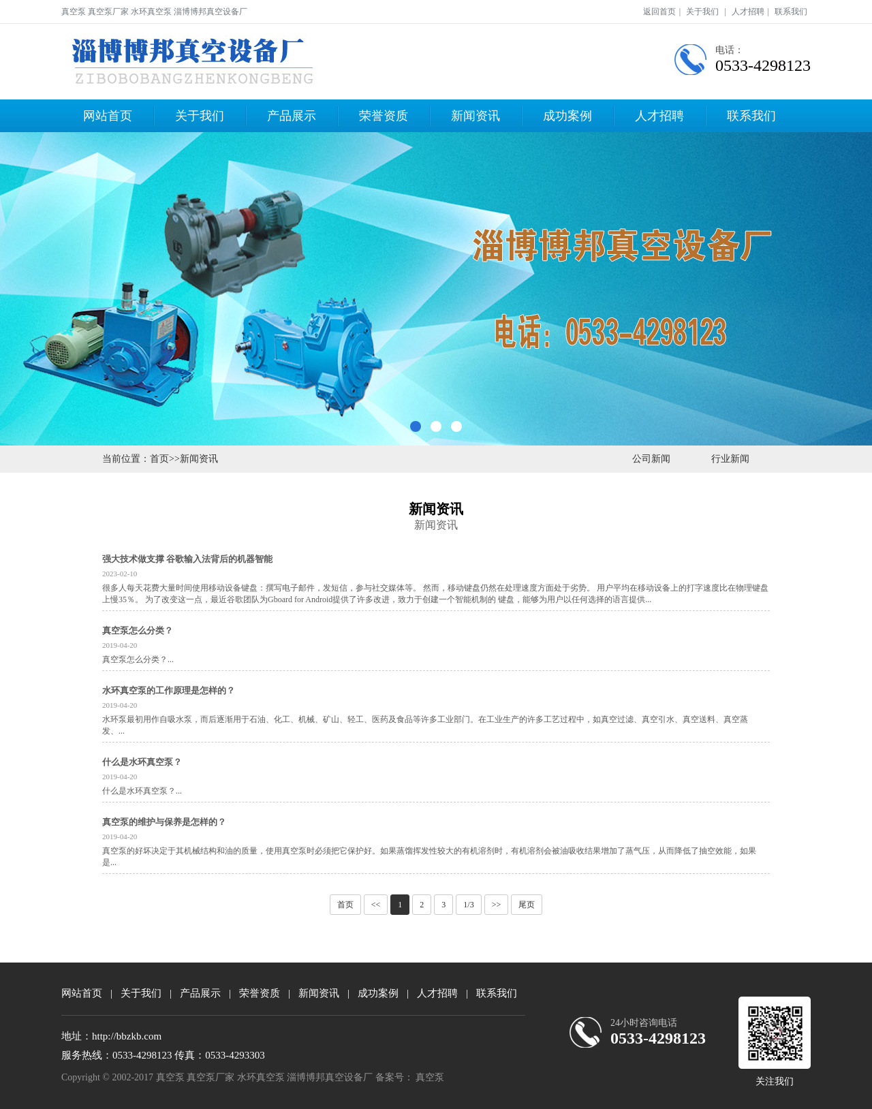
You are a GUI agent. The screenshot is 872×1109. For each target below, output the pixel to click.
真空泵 (430, 1077)
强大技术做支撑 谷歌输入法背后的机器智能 (187, 559)
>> (496, 904)
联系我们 (791, 11)
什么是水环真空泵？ (142, 762)
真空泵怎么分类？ (137, 630)
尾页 (526, 904)
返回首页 (659, 11)
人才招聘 (748, 11)
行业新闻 (730, 459)
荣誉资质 (383, 116)
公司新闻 (651, 459)
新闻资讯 (475, 116)
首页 (159, 459)
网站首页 (107, 116)
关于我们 (702, 11)
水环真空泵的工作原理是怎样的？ (168, 690)
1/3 (468, 904)
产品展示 (291, 116)
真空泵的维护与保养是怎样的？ (164, 822)
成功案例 (567, 116)
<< (376, 904)
